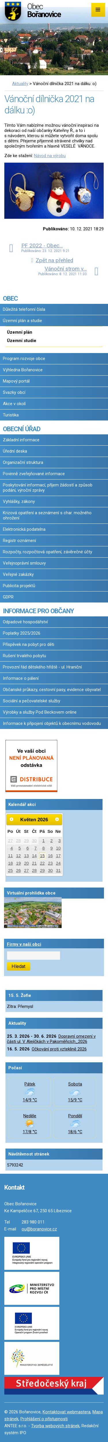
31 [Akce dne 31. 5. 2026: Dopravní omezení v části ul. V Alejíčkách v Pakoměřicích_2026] (58, 870)
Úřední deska (15, 451)
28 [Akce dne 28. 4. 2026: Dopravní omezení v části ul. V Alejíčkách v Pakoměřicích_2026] (18, 840)
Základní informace (21, 439)
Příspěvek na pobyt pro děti (28, 644)
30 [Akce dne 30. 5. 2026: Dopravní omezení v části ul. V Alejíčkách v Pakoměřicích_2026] (50, 870)
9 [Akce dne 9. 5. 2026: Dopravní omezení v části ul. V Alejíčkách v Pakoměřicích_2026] (51, 848)
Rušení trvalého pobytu (24, 655)
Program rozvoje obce (24, 358)
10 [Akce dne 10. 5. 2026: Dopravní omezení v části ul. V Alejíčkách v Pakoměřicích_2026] (58, 848)
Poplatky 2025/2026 (21, 633)
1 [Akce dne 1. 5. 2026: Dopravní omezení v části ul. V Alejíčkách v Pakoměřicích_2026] (43, 840)
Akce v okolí (14, 403)
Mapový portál (16, 381)
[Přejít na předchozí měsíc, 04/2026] (11, 819)
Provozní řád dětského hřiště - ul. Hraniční (42, 667)
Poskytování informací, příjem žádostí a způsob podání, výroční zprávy (47, 487)
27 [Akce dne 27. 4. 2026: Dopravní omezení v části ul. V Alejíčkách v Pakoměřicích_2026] (10, 840)
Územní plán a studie (22, 320)
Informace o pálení (21, 678)
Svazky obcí (14, 392)
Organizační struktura (23, 462)
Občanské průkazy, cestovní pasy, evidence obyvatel (52, 689)
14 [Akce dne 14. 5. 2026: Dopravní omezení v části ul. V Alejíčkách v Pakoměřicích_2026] (34, 855)
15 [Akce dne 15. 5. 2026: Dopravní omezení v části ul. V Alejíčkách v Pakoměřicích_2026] (42, 855)
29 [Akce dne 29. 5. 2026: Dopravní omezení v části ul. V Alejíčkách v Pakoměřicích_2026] (42, 870)
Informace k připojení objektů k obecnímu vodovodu (52, 723)
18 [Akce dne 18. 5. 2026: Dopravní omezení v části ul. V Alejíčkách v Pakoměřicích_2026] (10, 863)
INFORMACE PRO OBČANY (38, 611)
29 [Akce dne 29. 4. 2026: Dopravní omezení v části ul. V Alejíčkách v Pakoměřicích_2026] (26, 840)
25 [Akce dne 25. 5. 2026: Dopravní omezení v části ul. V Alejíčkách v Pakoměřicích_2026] (10, 870)
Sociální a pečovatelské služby (31, 700)
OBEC (10, 298)
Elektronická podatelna (24, 529)
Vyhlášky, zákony (19, 501)
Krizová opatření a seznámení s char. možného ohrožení (47, 515)
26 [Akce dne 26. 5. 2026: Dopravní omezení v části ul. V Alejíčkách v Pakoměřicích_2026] (18, 870)
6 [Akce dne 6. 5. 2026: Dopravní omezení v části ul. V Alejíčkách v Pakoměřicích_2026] (27, 848)
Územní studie (21, 340)
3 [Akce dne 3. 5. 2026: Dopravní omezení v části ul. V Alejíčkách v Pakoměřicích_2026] (59, 840)
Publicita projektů (19, 585)
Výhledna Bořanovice (23, 369)
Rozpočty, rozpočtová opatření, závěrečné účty (47, 551)
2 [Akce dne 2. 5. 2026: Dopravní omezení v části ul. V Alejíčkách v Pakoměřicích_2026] (51, 840)
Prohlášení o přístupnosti (44, 1418)
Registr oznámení (19, 540)
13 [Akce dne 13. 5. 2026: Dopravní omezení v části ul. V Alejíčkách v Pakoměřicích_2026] (26, 855)
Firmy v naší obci (24, 944)
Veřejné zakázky (18, 574)
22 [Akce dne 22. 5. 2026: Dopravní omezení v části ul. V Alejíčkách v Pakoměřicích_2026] (42, 863)
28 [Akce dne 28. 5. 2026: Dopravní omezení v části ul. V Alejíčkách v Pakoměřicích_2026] (34, 870)
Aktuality (20, 83)
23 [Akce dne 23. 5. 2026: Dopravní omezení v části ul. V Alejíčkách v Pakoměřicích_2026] (50, 863)
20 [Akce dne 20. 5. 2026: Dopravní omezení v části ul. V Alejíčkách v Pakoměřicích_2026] (26, 863)
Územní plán (19, 332)
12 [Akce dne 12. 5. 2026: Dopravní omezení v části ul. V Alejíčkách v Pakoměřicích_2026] (18, 855)
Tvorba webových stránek (55, 1425)
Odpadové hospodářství (25, 621)
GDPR (8, 597)
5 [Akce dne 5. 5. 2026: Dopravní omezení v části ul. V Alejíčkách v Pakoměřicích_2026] (19, 848)
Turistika (11, 415)
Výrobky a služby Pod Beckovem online (40, 712)
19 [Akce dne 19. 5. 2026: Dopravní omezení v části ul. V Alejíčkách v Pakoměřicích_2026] (18, 863)
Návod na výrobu (50, 155)
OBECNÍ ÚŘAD (21, 429)
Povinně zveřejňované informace (34, 473)
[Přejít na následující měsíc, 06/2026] (57, 819)
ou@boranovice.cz (39, 1229)
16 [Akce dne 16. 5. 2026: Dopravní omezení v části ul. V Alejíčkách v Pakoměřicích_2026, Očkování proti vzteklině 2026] (50, 855)
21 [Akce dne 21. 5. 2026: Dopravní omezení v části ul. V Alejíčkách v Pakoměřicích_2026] (34, 863)
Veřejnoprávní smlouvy (24, 563)
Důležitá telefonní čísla (24, 309)
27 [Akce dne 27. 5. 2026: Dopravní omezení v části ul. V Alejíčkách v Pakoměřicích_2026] (26, 870)
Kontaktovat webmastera (66, 1412)
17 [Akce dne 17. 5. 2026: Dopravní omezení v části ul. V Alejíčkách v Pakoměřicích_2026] (58, 855)
